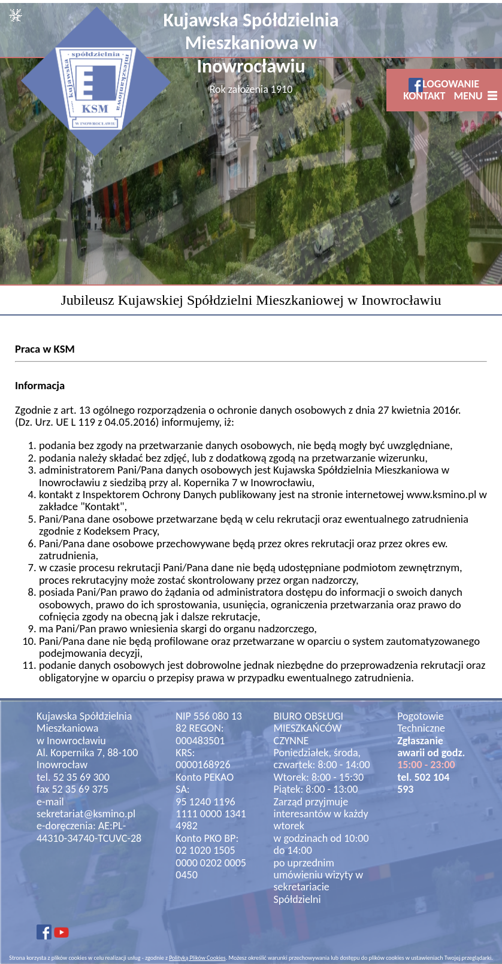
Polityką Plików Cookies (197, 958)
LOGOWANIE (450, 83)
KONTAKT (424, 95)
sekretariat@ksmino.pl (86, 813)
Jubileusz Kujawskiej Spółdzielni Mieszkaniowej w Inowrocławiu (251, 300)
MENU (470, 95)
